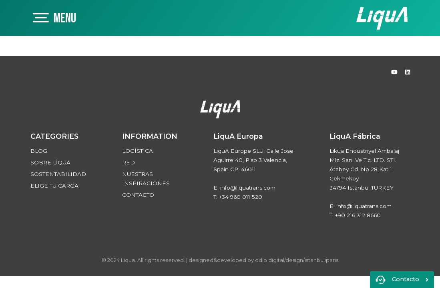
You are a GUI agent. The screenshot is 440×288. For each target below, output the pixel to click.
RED (128, 162)
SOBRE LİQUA (50, 162)
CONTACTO (138, 195)
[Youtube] (395, 72)
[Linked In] (407, 72)
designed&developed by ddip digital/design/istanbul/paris (263, 260)
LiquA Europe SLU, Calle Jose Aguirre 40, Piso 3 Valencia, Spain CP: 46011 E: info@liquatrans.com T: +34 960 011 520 (253, 165)
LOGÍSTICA (137, 151)
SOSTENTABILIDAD (58, 174)
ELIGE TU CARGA (54, 185)
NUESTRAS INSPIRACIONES (146, 178)
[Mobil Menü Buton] (69, 18)
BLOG (38, 151)
